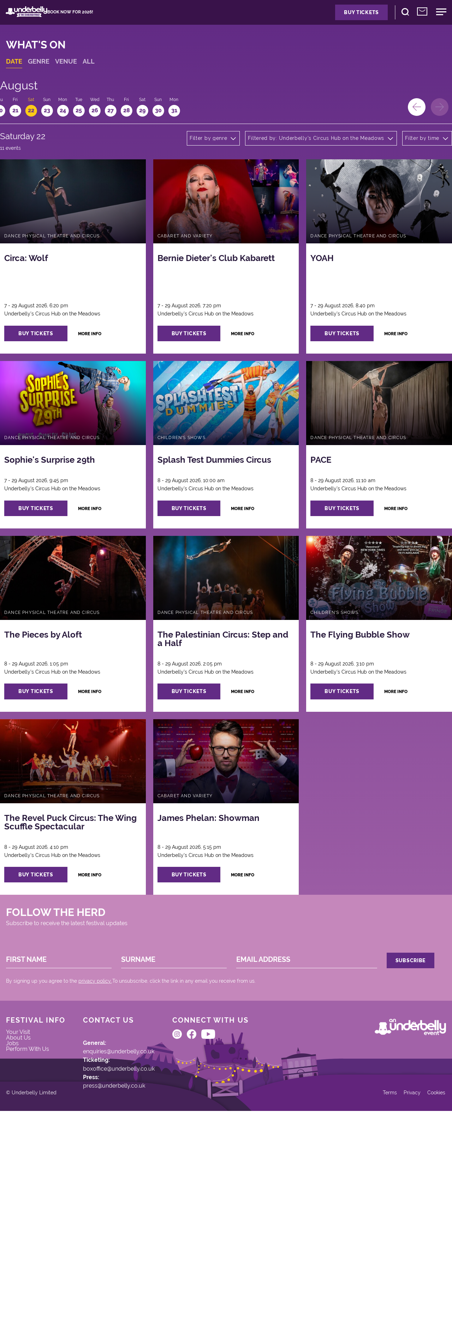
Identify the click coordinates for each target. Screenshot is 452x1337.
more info (111, 378)
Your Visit (27, 1183)
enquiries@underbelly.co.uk (133, 1202)
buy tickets (53, 378)
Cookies (426, 1313)
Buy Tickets (328, 18)
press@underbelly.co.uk (128, 1249)
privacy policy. (103, 1115)
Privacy (399, 1313)
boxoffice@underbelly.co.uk (133, 1226)
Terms (375, 1313)
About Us (27, 1193)
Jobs (21, 1202)
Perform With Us (38, 1212)
